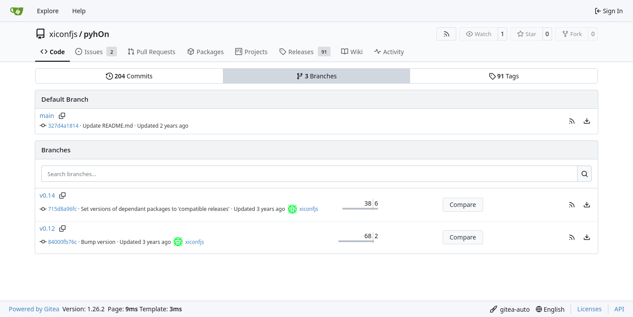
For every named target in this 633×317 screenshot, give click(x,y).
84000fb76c (62, 242)
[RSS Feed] (447, 34)
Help (79, 11)
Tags (504, 76)
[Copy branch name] (61, 116)
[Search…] (584, 174)
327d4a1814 (63, 125)
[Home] (16, 11)
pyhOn (96, 33)
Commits (129, 76)
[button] (571, 121)
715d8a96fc (62, 209)
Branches (316, 76)
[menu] (586, 121)
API (619, 309)
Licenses (589, 309)
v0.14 (47, 195)
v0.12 (47, 228)
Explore (47, 11)
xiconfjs (63, 33)
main (47, 115)
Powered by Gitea (34, 309)
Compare (463, 204)
